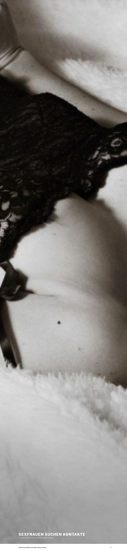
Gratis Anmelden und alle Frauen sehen (32, 547)
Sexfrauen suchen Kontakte (52, 534)
